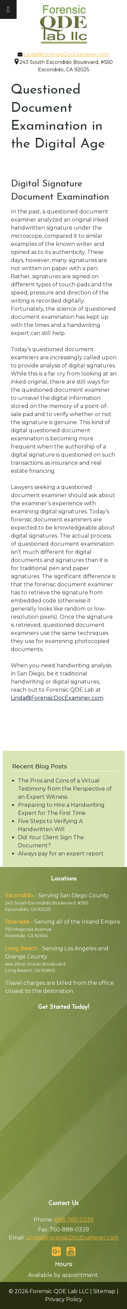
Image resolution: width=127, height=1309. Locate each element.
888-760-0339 (73, 1219)
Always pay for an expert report (61, 853)
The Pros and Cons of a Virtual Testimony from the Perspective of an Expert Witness (65, 788)
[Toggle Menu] (8, 9)
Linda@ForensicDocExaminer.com (66, 54)
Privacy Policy (63, 1299)
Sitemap (104, 1291)
